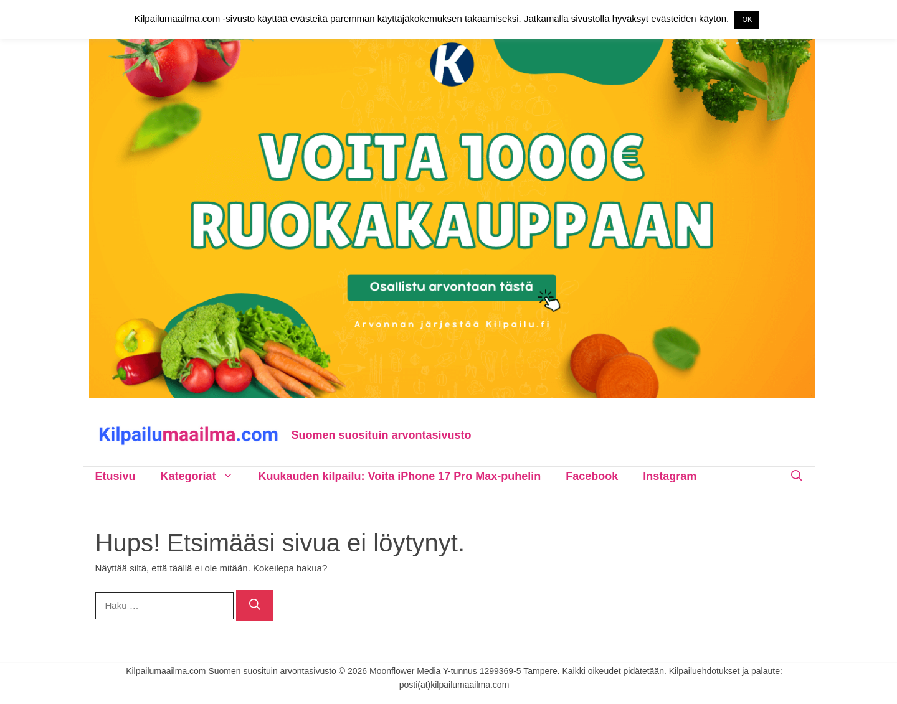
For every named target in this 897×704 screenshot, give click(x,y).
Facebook (592, 476)
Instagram (669, 476)
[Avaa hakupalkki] (797, 476)
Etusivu (115, 476)
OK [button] (747, 19)
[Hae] (254, 605)
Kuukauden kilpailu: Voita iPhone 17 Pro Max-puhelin (400, 476)
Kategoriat (203, 476)
